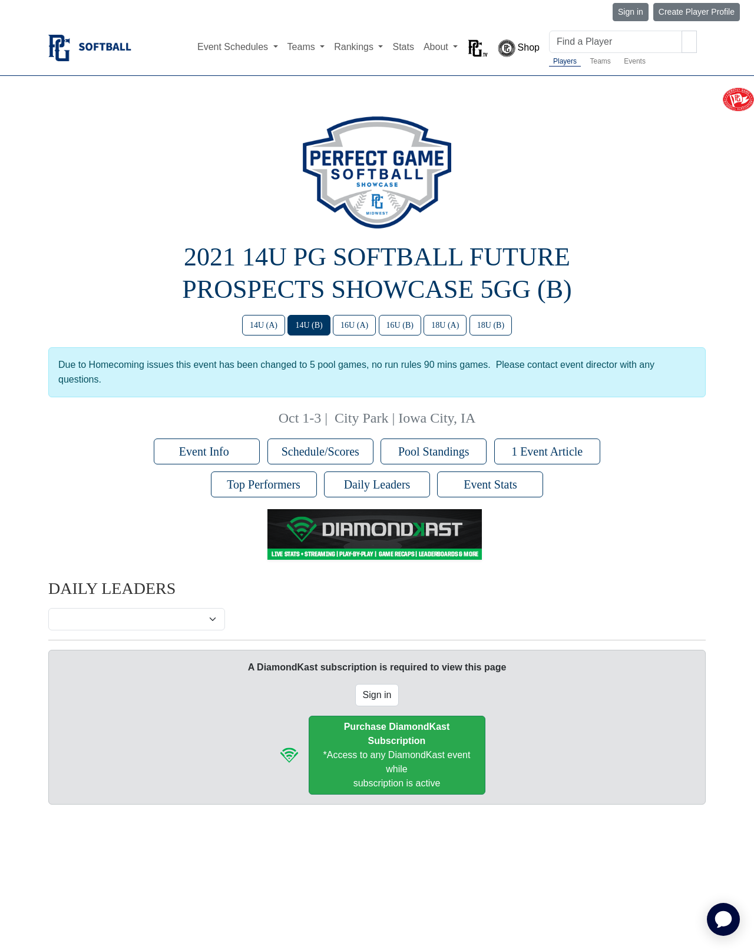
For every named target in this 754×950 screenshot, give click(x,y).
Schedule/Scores (320, 451)
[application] (723, 919)
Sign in (630, 11)
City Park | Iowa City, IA (405, 418)
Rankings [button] (355, 47)
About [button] (437, 47)
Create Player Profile (697, 11)
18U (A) (445, 325)
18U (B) (490, 325)
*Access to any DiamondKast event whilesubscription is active (397, 755)
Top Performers (263, 484)
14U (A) (263, 325)
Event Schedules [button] (234, 47)
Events (635, 61)
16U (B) (400, 325)
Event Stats (490, 484)
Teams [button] (302, 47)
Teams (600, 61)
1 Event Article (547, 451)
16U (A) (354, 325)
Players (565, 61)
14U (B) (308, 325)
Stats (403, 47)
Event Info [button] (207, 451)
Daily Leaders (377, 484)
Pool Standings (433, 451)
